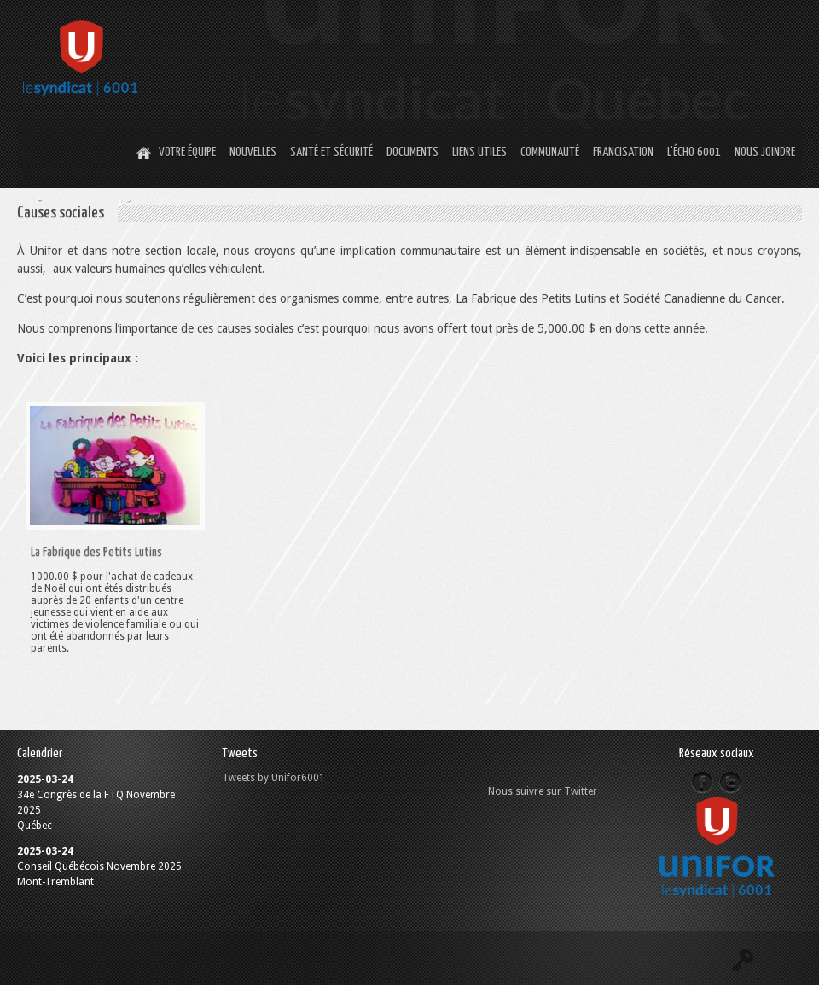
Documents (412, 152)
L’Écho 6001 (694, 152)
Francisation (623, 152)
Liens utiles (479, 152)
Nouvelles (252, 152)
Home (141, 153)
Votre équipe (187, 152)
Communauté (549, 152)
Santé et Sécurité (331, 152)
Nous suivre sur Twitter (542, 791)
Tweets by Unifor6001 (273, 778)
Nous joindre (765, 152)
